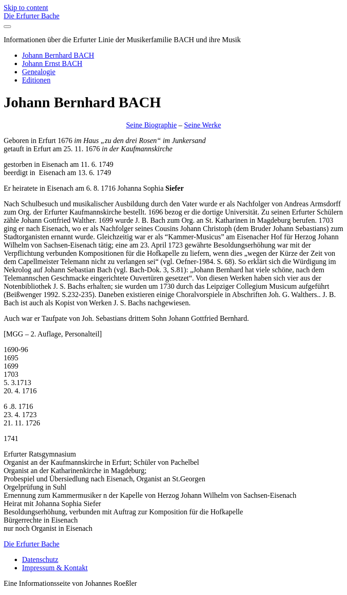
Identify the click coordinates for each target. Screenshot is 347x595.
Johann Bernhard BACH (58, 55)
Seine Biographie (151, 125)
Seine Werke (202, 125)
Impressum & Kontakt (55, 568)
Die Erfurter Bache (32, 16)
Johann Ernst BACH (52, 63)
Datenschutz (40, 559)
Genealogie (38, 72)
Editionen (36, 80)
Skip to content (26, 7)
